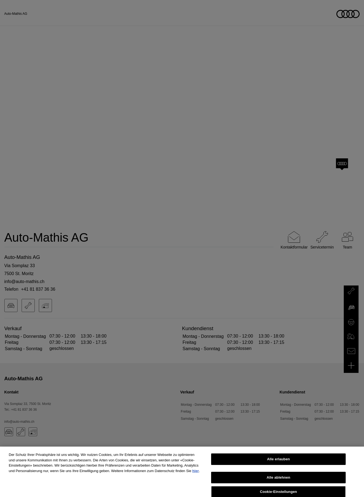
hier (195, 473)
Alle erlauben (278, 461)
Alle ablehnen (278, 480)
